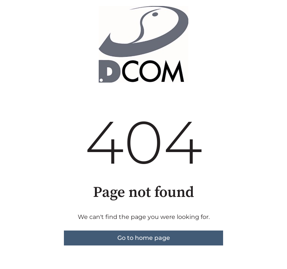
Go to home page (143, 237)
